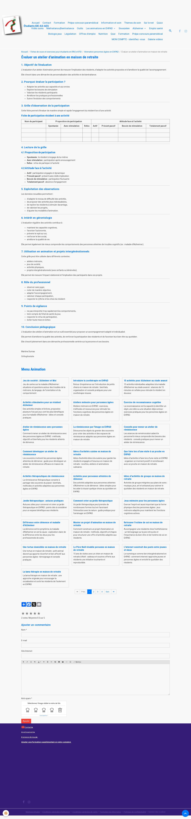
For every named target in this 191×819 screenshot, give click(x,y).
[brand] (15, 25)
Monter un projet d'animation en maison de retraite (94, 527)
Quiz (113, 35)
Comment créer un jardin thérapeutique (93, 504)
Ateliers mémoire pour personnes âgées (93, 405)
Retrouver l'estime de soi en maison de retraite (143, 527)
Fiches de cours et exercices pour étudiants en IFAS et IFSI (56, 55)
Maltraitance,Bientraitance (60, 30)
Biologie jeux (55, 35)
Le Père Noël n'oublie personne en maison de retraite (94, 552)
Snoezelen (124, 30)
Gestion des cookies (160, 815)
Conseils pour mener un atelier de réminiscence (141, 431)
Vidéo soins (37, 30)
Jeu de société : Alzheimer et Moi (39, 383)
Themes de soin (132, 24)
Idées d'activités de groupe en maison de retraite (144, 481)
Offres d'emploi (87, 35)
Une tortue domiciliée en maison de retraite (44, 550)
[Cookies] (6, 813)
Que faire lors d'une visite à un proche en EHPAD (144, 456)
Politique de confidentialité (137, 815)
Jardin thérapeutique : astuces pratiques (43, 504)
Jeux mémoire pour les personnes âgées (144, 504)
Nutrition (103, 35)
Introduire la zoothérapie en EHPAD (90, 383)
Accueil (36, 24)
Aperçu (77, 665)
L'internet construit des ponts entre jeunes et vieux (145, 552)
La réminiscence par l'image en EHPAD (92, 430)
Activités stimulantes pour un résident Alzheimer (42, 407)
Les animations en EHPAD (99, 30)
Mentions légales (29, 815)
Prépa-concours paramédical (83, 24)
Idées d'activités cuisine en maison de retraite (92, 456)
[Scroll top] (185, 813)
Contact (47, 24)
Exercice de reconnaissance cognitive (142, 405)
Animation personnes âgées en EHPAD (101, 55)
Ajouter (26, 724)
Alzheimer (138, 30)
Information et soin (111, 24)
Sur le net (149, 24)
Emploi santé (156, 30)
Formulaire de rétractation (111, 815)
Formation (59, 24)
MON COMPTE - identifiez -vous (128, 41)
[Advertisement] (51, 6)
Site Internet (26, 654)
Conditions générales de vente (84, 815)
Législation (70, 35)
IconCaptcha (43, 719)
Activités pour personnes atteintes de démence (92, 481)
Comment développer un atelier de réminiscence (40, 456)
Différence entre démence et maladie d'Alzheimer (41, 527)
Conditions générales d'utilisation (54, 815)
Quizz (160, 24)
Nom (23, 633)
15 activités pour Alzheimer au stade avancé (145, 383)
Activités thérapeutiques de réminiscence (43, 479)
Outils (80, 30)
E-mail (24, 644)
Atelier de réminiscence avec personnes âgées (42, 431)
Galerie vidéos (155, 41)
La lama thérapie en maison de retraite (42, 575)
